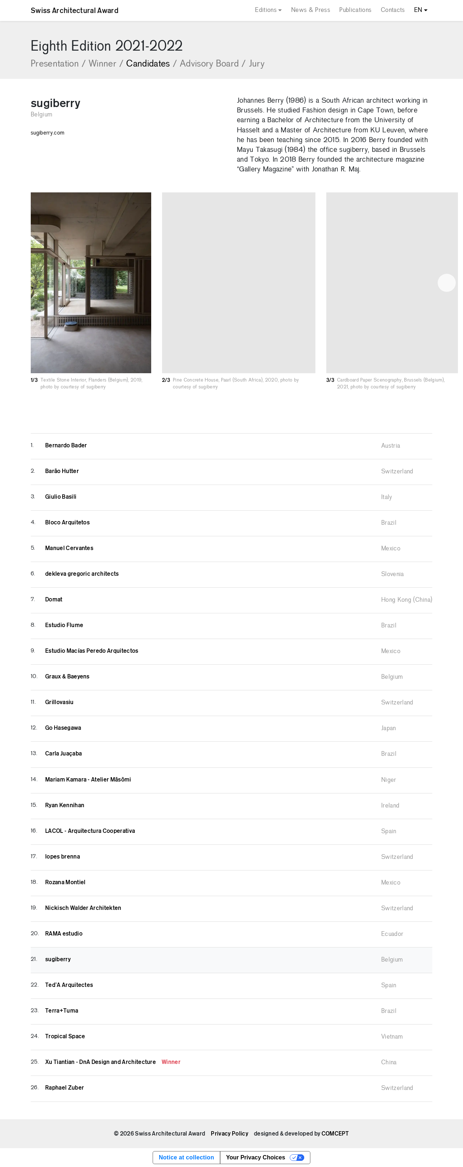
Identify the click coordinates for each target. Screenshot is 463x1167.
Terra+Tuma (61, 1011)
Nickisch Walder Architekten (83, 908)
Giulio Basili (60, 497)
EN (418, 10)
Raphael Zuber (64, 1088)
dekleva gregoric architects (82, 574)
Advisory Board (213, 64)
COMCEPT (335, 1134)
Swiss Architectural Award (74, 10)
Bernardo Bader (66, 445)
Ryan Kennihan (64, 805)
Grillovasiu (59, 702)
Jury (256, 64)
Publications (355, 10)
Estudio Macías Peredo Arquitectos (92, 651)
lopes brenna (62, 857)
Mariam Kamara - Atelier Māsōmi (88, 780)
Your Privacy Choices (255, 1157)
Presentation (58, 64)
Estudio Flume (64, 625)
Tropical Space (65, 1036)
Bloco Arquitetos (67, 522)
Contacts (393, 10)
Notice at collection (186, 1157)
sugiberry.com (47, 133)
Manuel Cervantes (69, 548)
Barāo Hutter (62, 471)
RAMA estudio (63, 934)
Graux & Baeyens (67, 677)
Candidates (151, 64)
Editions (266, 10)
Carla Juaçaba (63, 754)
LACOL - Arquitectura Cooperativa (90, 831)
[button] (447, 283)
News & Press (310, 10)
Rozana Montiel (65, 882)
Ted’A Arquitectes (69, 985)
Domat (54, 599)
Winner (106, 64)
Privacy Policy (229, 1134)
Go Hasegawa (63, 728)
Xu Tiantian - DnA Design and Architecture (112, 1062)
